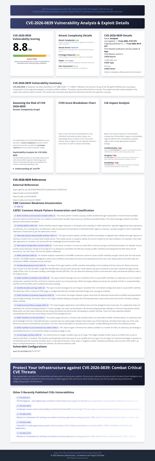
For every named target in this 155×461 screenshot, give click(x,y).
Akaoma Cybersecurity (66, 455)
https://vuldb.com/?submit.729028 (26, 200)
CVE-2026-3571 (24, 398)
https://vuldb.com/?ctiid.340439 (25, 193)
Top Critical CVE (79, 9)
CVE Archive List (106, 9)
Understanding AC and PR (27, 168)
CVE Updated (93, 9)
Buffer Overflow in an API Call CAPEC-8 (30, 318)
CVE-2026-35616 (25, 406)
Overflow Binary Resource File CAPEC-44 (31, 265)
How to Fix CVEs (60, 453)
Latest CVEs (67, 9)
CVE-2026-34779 (25, 433)
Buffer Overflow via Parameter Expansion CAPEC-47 (35, 295)
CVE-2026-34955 (25, 422)
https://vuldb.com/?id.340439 (24, 196)
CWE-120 (20, 207)
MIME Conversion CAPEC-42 (27, 255)
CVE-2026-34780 (25, 414)
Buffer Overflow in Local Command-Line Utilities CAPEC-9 (37, 328)
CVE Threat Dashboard (51, 9)
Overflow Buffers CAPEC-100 (27, 226)
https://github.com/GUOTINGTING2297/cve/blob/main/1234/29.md (40, 189)
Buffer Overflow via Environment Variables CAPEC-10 (36, 216)
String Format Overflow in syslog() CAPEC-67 (33, 305)
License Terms (82, 458)
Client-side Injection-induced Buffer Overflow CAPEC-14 (37, 236)
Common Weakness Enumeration (46, 11)
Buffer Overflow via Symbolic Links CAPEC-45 (33, 278)
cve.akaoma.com (83, 455)
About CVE (97, 453)
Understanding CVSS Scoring (79, 453)
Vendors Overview (115, 11)
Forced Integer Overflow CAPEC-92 (29, 335)
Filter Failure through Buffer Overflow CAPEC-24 (34, 245)
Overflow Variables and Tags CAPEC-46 (31, 288)
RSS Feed (70, 458)
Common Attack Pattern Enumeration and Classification (83, 11)
